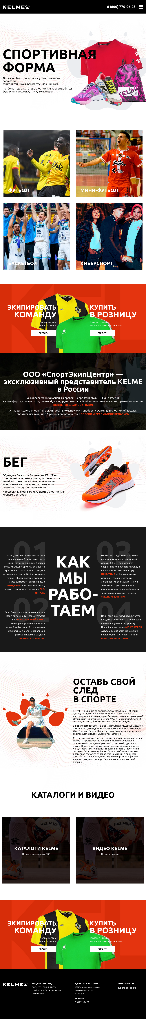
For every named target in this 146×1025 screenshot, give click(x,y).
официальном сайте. (115, 638)
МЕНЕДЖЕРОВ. (133, 627)
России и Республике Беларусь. (105, 414)
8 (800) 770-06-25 (121, 7)
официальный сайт (30, 619)
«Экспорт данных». (113, 596)
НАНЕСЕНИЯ (108, 574)
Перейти (43, 333)
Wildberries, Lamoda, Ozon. (73, 404)
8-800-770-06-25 (82, 1002)
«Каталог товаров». (32, 638)
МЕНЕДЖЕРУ (14, 585)
